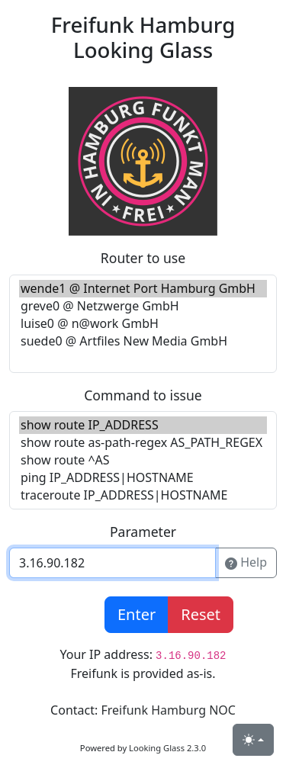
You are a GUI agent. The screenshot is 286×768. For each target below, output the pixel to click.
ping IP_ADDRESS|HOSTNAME (143, 478)
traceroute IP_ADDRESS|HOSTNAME (143, 495)
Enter (136, 614)
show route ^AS (143, 460)
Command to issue (143, 395)
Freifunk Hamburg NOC (168, 710)
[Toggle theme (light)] (253, 740)
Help (246, 563)
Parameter (143, 531)
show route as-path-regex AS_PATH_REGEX (143, 442)
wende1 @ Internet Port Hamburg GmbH (143, 288)
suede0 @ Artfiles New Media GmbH (143, 341)
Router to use (143, 258)
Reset (200, 614)
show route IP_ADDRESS (143, 425)
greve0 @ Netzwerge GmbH (143, 306)
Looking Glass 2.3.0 (167, 748)
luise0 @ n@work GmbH (143, 324)
